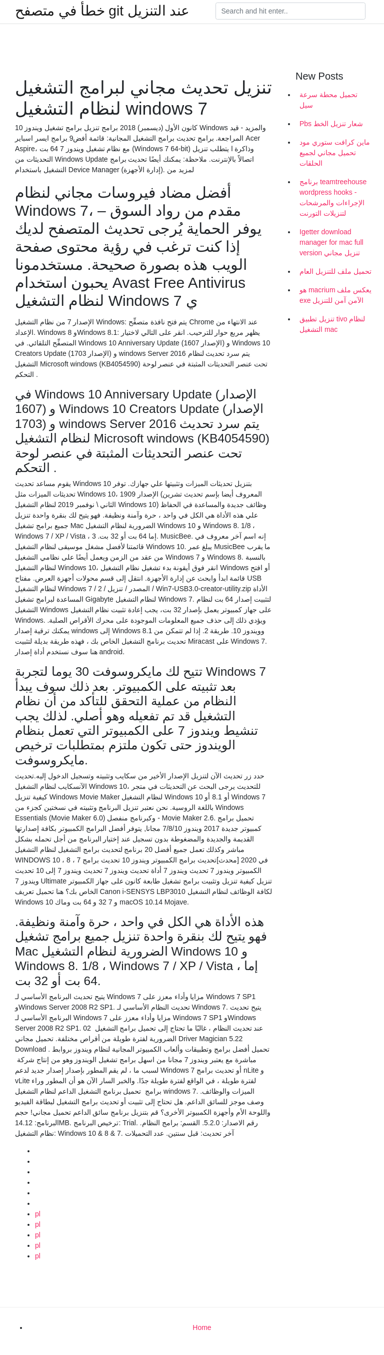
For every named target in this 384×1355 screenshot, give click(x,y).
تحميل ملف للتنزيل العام (336, 271)
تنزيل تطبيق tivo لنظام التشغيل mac (332, 324)
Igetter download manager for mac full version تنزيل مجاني (332, 242)
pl (37, 1214)
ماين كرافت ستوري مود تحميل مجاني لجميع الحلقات (335, 152)
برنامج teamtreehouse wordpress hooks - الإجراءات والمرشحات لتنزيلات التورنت (333, 197)
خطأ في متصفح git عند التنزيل (102, 11)
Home (201, 1327)
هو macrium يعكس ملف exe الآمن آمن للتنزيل (336, 295)
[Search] (291, 11)
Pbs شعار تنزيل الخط (331, 124)
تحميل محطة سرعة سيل (329, 100)
